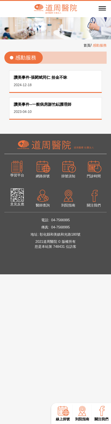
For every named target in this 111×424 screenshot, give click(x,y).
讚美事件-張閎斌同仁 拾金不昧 (40, 77)
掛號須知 (68, 168)
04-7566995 (60, 220)
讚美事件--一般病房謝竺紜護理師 (42, 104)
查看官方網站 (28, 333)
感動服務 (100, 45)
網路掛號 (42, 168)
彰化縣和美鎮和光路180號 (60, 234)
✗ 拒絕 (5, 294)
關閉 (4, 277)
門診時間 (93, 168)
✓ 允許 (6, 288)
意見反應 (17, 197)
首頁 (87, 45)
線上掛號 (62, 413)
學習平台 (17, 169)
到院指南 (82, 413)
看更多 (7, 333)
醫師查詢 (42, 198)
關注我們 (101, 413)
